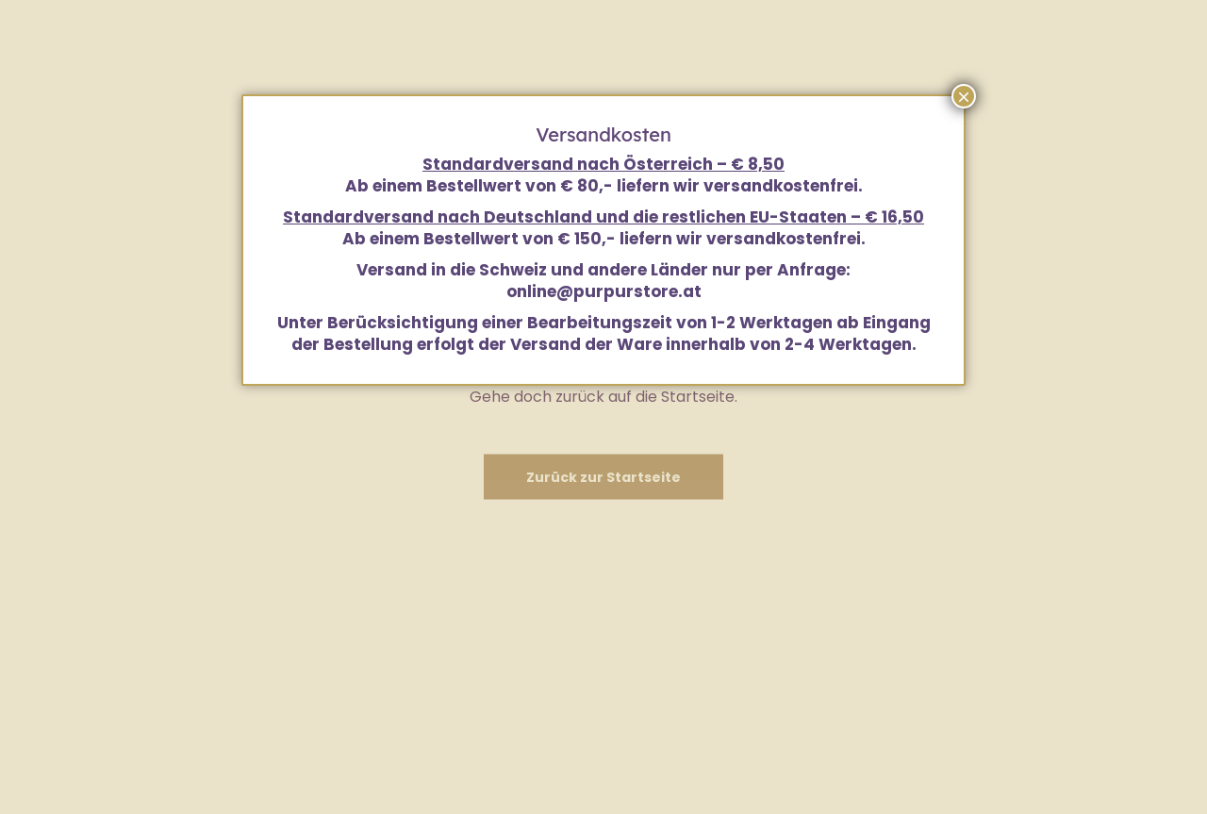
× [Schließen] (963, 96)
